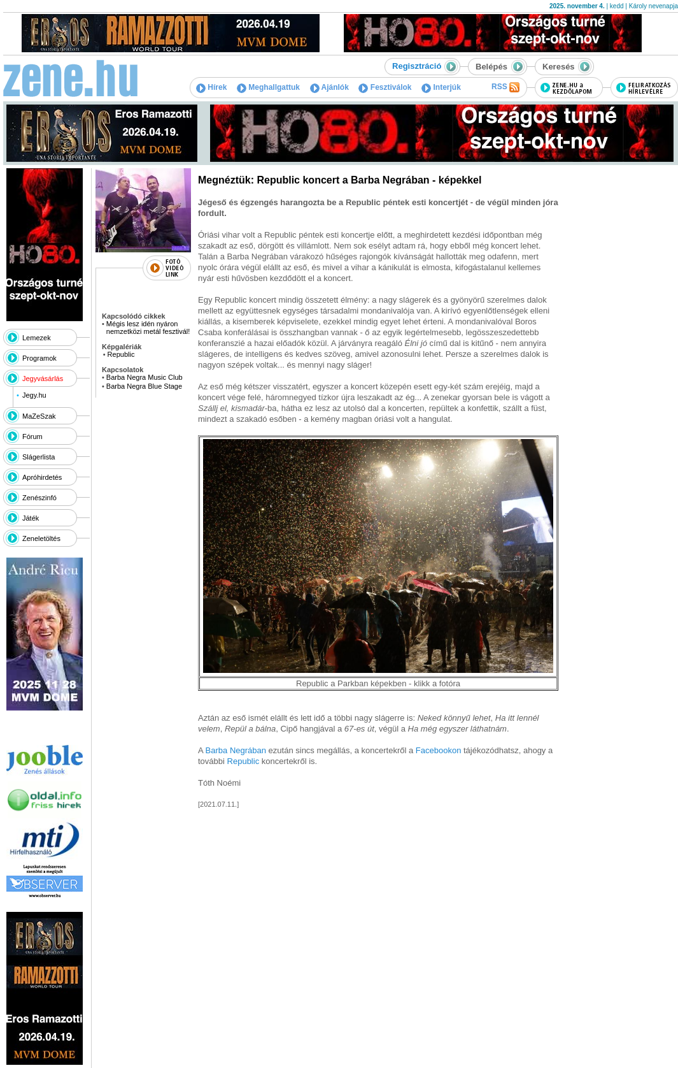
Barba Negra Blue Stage (144, 386)
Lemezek (36, 338)
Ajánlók (329, 87)
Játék (30, 518)
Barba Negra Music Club (144, 377)
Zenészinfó (39, 498)
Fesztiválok (384, 87)
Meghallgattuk (268, 87)
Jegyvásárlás (42, 378)
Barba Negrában (237, 750)
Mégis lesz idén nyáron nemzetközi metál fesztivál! (148, 327)
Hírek (211, 87)
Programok (39, 358)
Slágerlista (38, 457)
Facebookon (439, 750)
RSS (505, 87)
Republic (121, 354)
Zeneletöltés (41, 538)
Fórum (32, 436)
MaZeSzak (39, 416)
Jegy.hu (34, 395)
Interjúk (441, 87)
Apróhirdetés (42, 477)
